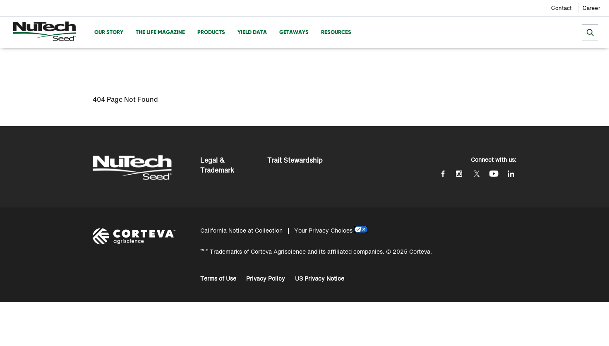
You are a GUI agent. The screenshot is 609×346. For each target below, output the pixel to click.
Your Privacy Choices (323, 230)
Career (591, 8)
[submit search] (590, 32)
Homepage (107, 60)
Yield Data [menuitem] (252, 32)
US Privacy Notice (319, 278)
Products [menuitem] (211, 32)
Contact (561, 8)
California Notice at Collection (241, 230)
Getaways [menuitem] (294, 32)
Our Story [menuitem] (108, 32)
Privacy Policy (265, 278)
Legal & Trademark (217, 165)
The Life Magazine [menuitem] (160, 32)
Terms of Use (218, 278)
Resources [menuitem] (336, 32)
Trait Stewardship (295, 160)
